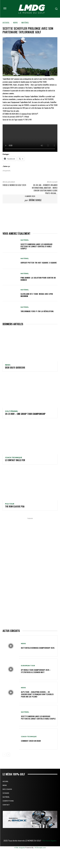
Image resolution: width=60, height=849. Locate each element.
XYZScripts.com (40, 847)
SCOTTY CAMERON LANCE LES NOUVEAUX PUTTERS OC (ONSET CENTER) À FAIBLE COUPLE (36, 246)
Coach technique (13, 457)
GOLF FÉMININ (11, 411)
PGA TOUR (9, 504)
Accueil (6, 22)
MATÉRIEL (25, 22)
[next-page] (8, 754)
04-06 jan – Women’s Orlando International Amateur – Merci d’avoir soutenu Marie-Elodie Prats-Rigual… (44, 189)
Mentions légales (49, 841)
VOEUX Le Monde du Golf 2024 (14, 185)
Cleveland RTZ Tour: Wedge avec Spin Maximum (37, 294)
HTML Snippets (19, 847)
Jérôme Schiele (35, 200)
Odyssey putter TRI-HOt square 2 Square (39, 262)
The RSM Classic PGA (14, 506)
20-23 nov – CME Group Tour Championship (25, 413)
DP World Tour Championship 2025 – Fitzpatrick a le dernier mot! (36, 671)
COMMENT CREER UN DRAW (31, 740)
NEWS (15, 22)
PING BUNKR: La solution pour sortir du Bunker (38, 278)
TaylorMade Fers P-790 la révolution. (37, 311)
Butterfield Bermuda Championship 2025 (37, 647)
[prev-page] (4, 754)
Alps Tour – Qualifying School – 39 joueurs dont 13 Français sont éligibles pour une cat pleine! (37, 694)
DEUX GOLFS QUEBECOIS (15, 367)
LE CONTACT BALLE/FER (15, 460)
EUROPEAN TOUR (28, 665)
